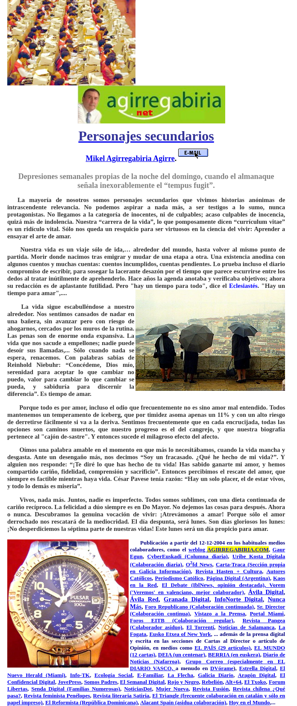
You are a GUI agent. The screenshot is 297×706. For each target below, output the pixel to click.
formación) (178, 571)
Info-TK (80, 675)
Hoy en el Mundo (249, 702)
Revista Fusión (211, 688)
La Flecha (180, 675)
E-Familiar (150, 675)
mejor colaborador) (220, 592)
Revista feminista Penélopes (57, 695)
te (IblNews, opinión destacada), (226, 585)
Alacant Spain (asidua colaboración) (183, 702)
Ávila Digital (266, 592)
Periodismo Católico (179, 578)
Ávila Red (144, 599)
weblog (228, 549)
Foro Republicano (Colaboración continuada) (199, 606)
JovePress (69, 682)
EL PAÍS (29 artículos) (222, 647)
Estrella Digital (257, 668)
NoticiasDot (138, 688)
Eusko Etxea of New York (180, 634)
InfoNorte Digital (239, 599)
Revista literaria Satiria (121, 695)
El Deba (172, 585)
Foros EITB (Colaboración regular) (181, 620)
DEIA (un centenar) (181, 654)
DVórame (221, 668)
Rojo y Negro (183, 682)
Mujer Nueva (172, 688)
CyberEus (159, 556)
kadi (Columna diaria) (199, 556)
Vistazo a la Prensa (219, 613)
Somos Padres (101, 682)
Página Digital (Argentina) (238, 578)
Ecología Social (113, 675)
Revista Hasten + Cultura (228, 571)
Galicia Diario (215, 675)
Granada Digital (186, 599)
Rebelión (212, 682)
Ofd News (199, 564)
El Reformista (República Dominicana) (91, 702)
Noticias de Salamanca (246, 627)
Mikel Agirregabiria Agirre (130, 158)
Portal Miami (267, 613)
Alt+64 (233, 682)
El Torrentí (200, 627)
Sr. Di (264, 606)
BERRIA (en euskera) (234, 654)
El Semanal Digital (142, 682)
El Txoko (255, 682)
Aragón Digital (256, 675)
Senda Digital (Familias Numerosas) (75, 688)
